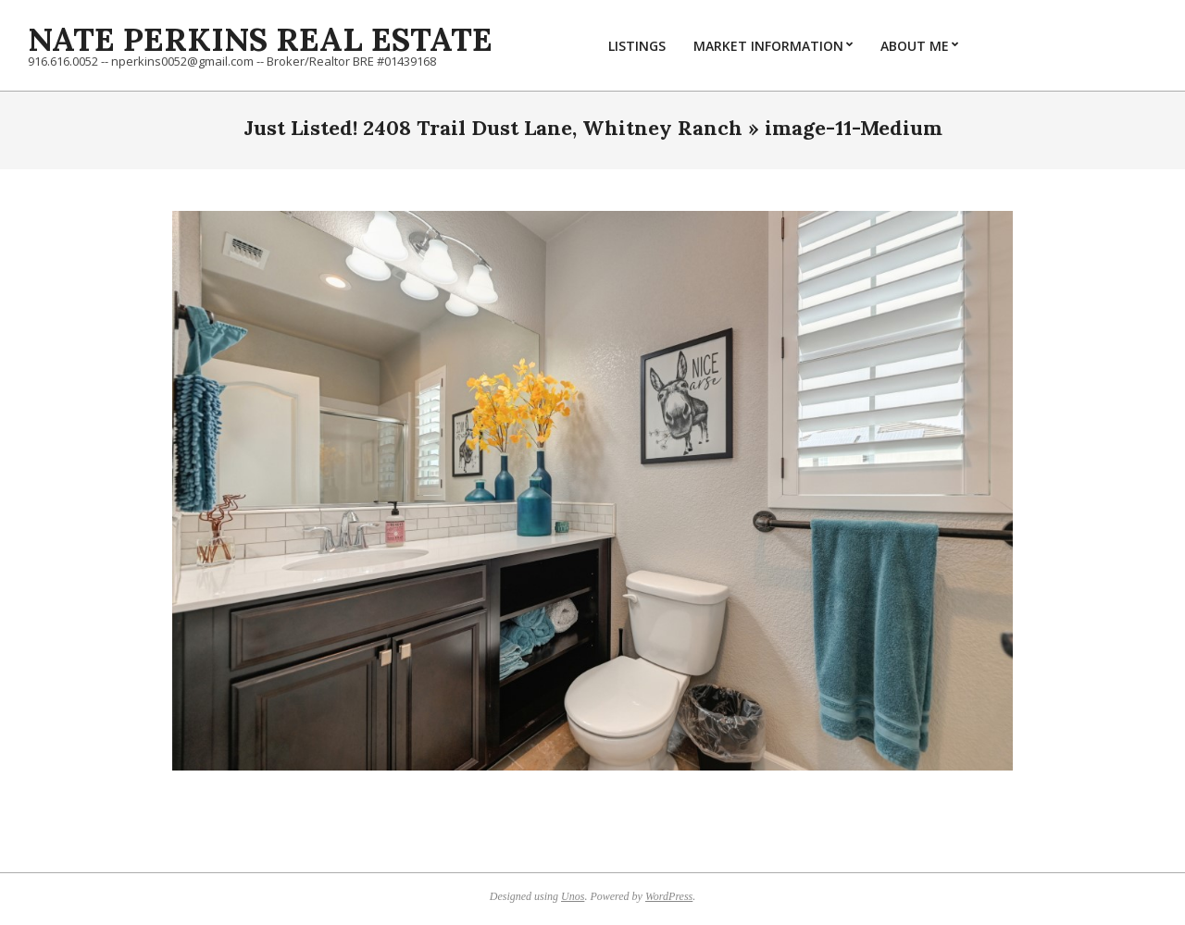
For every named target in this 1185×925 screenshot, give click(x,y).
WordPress (668, 896)
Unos (572, 896)
